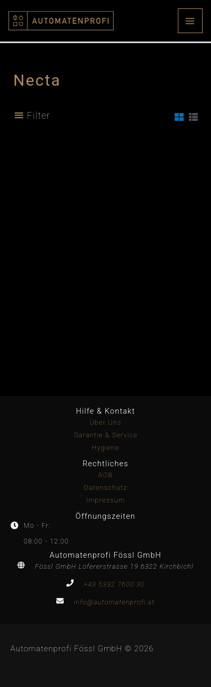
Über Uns (105, 422)
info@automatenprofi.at (114, 602)
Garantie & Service (106, 435)
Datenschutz (105, 487)
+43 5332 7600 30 (114, 584)
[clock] (31, 525)
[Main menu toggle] (190, 20)
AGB (105, 475)
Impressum (105, 500)
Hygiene (105, 448)
